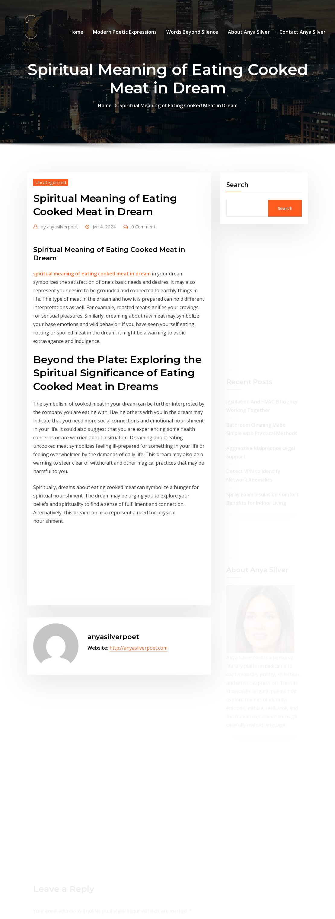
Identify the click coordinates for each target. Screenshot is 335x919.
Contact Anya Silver (302, 32)
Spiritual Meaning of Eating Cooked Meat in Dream (179, 105)
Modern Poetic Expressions (125, 32)
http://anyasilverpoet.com (139, 648)
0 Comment (143, 227)
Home (76, 32)
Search (237, 184)
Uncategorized (50, 182)
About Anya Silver (249, 32)
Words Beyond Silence (192, 32)
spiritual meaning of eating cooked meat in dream (92, 273)
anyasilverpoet (59, 227)
